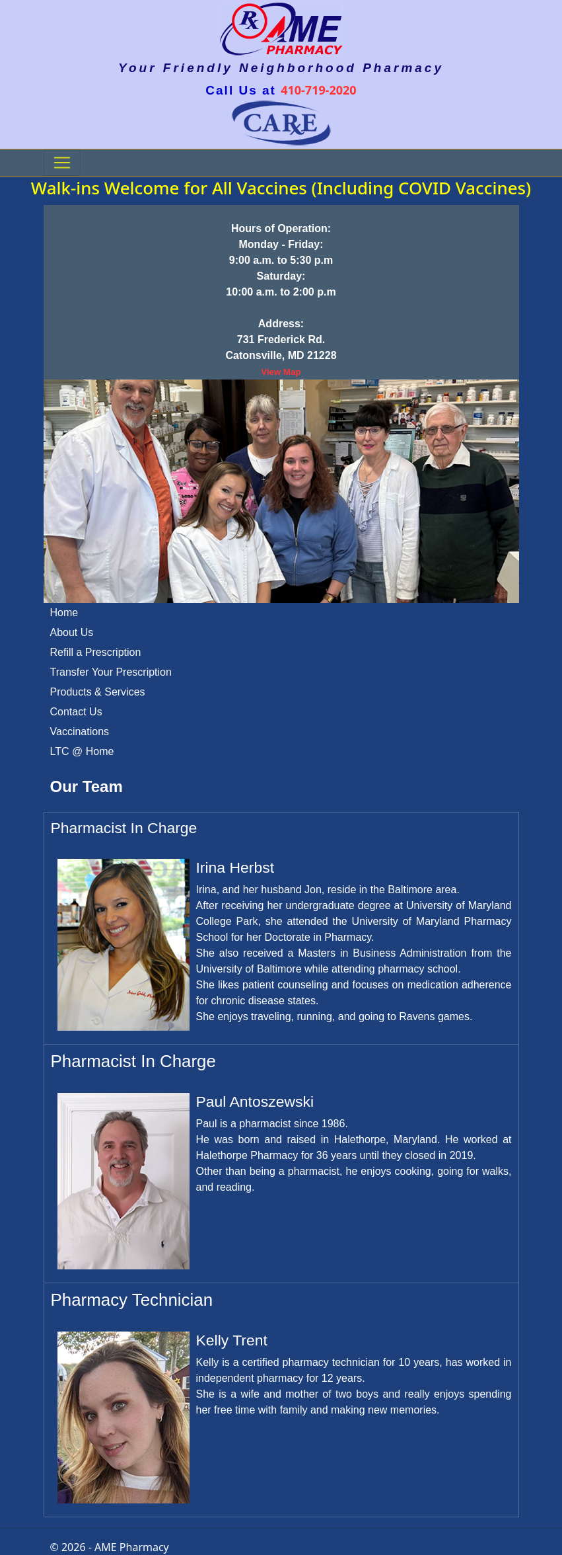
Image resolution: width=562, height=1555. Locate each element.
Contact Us (76, 711)
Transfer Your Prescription (111, 672)
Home (64, 612)
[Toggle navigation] (62, 162)
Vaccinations (80, 731)
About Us (72, 632)
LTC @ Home (82, 751)
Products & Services (97, 692)
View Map (281, 372)
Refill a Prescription (95, 652)
